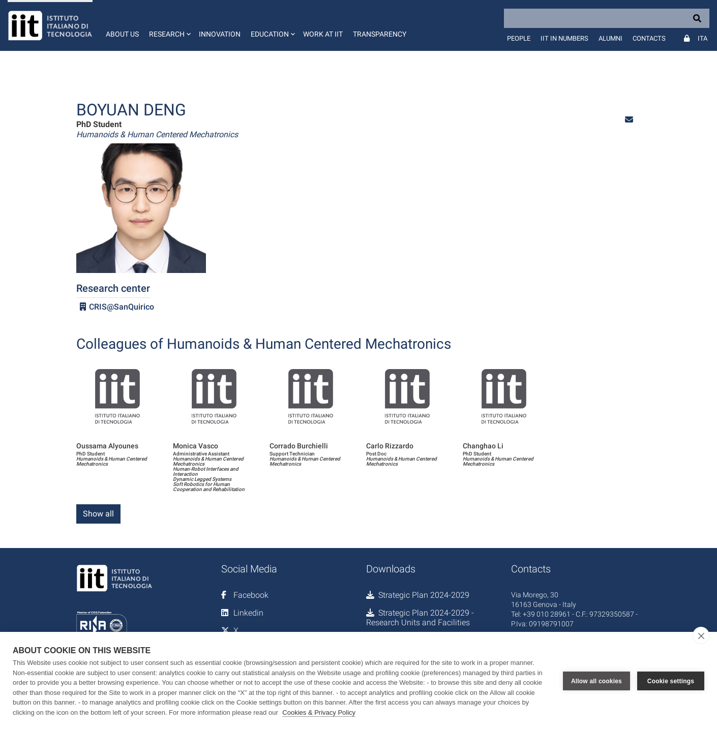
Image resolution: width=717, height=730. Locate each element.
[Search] (606, 18)
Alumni (610, 38)
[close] (701, 635)
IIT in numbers (564, 38)
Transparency (379, 34)
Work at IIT (323, 34)
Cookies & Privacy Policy (318, 712)
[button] (169, 25)
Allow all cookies (596, 681)
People (518, 38)
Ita (702, 38)
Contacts (649, 38)
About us (122, 34)
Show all (98, 514)
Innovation (220, 34)
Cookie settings (670, 681)
